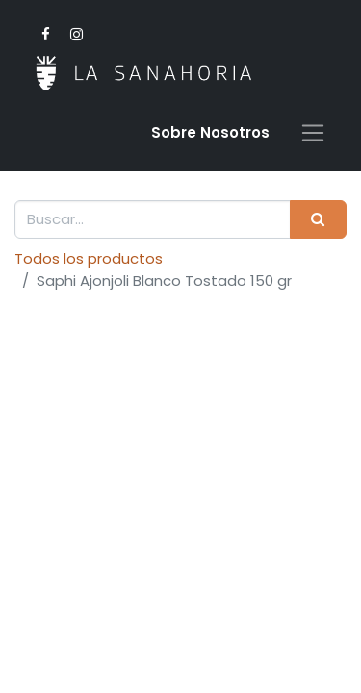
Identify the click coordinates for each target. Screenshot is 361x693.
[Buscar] (318, 220)
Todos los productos (88, 258)
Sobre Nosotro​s (210, 132)
